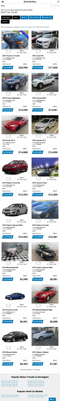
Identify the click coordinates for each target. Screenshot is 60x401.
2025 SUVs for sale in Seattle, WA (9, 381)
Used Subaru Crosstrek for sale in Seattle (38, 395)
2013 (24, 17)
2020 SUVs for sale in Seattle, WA (36, 384)
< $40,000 (34, 17)
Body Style (7, 17)
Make (16, 17)
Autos (3, 5)
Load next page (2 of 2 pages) (30, 369)
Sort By (5, 22)
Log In (51, 5)
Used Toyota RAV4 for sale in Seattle (10, 395)
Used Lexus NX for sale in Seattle (36, 396)
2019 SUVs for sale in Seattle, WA (9, 385)
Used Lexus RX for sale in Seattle (9, 396)
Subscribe (56, 5)
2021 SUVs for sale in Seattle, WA (9, 384)
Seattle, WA (47, 17)
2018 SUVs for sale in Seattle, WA (36, 385)
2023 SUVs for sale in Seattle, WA (9, 382)
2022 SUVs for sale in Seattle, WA (36, 382)
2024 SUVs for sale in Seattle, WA (36, 381)
